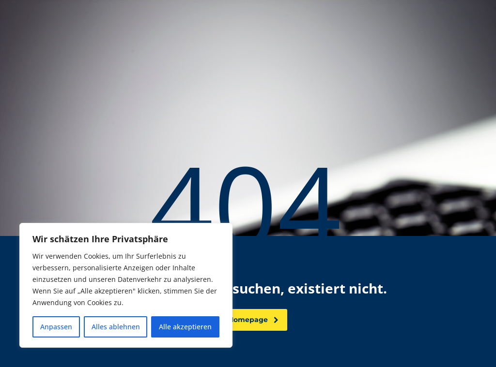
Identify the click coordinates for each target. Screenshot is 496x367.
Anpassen (56, 326)
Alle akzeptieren (185, 326)
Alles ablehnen (116, 326)
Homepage (253, 319)
